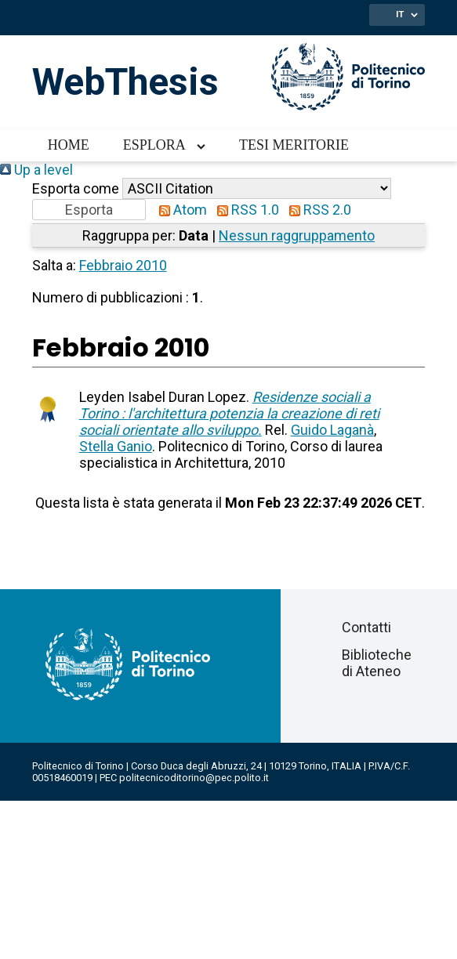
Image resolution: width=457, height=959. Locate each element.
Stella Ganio (115, 446)
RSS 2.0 (316, 209)
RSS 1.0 (244, 209)
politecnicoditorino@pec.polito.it (194, 777)
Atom (179, 209)
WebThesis (125, 82)
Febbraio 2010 (123, 265)
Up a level (36, 169)
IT (400, 14)
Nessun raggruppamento (297, 235)
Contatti (366, 627)
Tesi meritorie (294, 145)
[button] (89, 209)
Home (68, 145)
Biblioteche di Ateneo (377, 662)
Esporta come (75, 188)
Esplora (154, 145)
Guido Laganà (332, 430)
